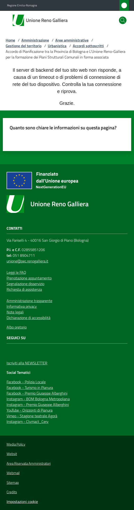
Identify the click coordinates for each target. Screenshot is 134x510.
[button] (122, 20)
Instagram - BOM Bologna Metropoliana (38, 399)
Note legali (15, 312)
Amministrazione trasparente (29, 300)
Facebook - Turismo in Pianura (30, 387)
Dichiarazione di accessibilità (28, 317)
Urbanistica (57, 46)
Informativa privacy (22, 306)
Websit (12, 453)
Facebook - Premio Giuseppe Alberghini (37, 393)
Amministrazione (35, 40)
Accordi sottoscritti (88, 46)
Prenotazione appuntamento (29, 278)
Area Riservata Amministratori (29, 463)
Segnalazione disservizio (25, 284)
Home (10, 40)
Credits (12, 492)
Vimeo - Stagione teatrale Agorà (32, 416)
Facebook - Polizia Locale (26, 382)
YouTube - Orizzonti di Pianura (30, 410)
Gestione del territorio (23, 46)
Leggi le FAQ (16, 272)
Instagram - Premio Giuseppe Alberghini (38, 404)
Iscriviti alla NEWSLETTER (27, 363)
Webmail (13, 473)
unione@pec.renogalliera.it (27, 261)
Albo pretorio (17, 327)
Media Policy (16, 444)
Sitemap (13, 482)
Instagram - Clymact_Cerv (28, 421)
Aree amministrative (72, 40)
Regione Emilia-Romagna (22, 5)
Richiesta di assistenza (24, 289)
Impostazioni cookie (22, 501)
